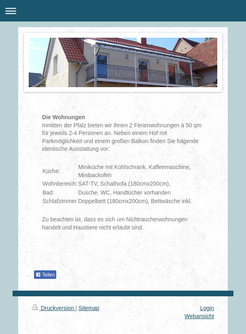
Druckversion (53, 308)
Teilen (45, 275)
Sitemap (88, 308)
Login (207, 308)
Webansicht (199, 316)
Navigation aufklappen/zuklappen (123, 10)
